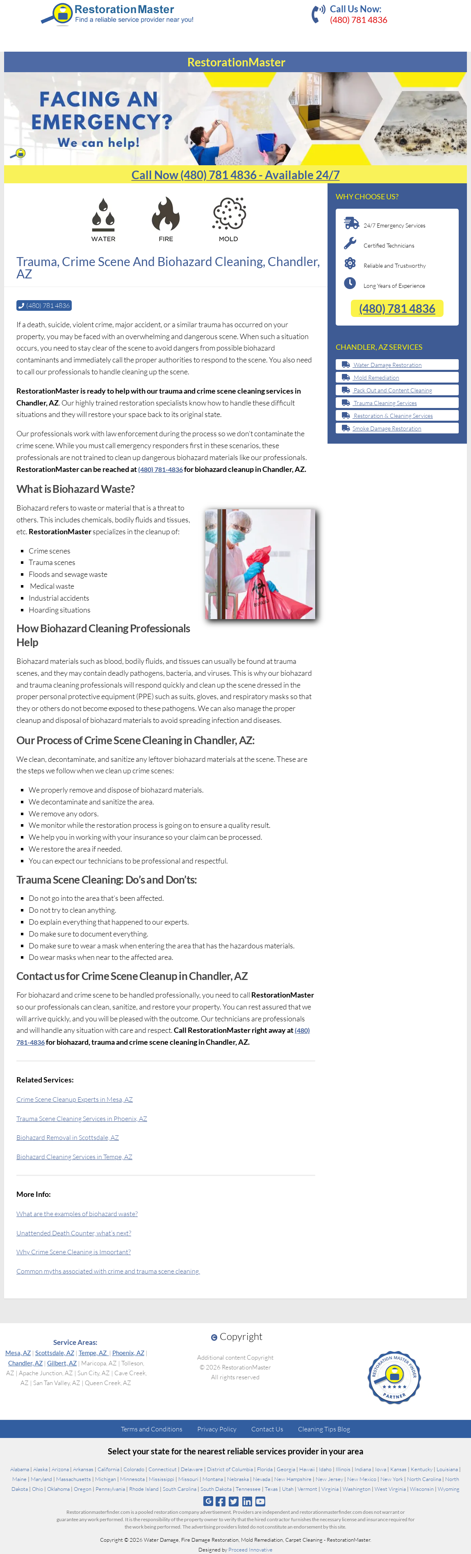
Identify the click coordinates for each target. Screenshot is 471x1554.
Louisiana (447, 1468)
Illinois (343, 1468)
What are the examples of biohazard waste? (83, 1212)
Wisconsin (422, 1488)
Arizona (60, 1468)
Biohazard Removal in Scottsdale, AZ (73, 1136)
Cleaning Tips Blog (324, 1428)
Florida (265, 1468)
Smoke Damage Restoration (381, 428)
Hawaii (307, 1468)
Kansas (398, 1468)
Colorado (133, 1468)
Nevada (261, 1478)
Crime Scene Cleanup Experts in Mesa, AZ (81, 1098)
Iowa (380, 1468)
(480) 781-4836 (162, 468)
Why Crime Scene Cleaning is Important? (79, 1251)
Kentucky (421, 1468)
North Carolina (424, 1478)
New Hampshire (293, 1478)
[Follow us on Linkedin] (247, 1501)
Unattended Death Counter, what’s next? (79, 1232)
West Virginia (390, 1488)
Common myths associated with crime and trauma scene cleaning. (117, 1270)
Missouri (188, 1478)
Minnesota (132, 1478)
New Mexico (361, 1478)
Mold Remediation (370, 377)
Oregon (82, 1488)
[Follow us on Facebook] (220, 1501)
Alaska (40, 1468)
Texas (271, 1488)
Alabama (19, 1468)
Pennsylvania (110, 1488)
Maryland (41, 1478)
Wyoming (449, 1488)
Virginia (330, 1488)
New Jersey (329, 1478)
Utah (288, 1488)
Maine (19, 1478)
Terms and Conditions (151, 1428)
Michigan (105, 1478)
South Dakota (216, 1488)
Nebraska (238, 1478)
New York (391, 1478)
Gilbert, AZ (62, 1362)
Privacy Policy (217, 1428)
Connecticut (162, 1468)
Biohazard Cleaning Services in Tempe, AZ (81, 1155)
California (108, 1468)
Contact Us (267, 1428)
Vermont (307, 1488)
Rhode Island (144, 1488)
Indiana (363, 1468)
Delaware (192, 1468)
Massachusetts (73, 1478)
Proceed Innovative (250, 1549)
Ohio (37, 1488)
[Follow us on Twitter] (233, 1501)
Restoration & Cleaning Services (387, 415)
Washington (357, 1488)
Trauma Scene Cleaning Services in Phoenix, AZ (89, 1117)
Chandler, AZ (25, 1362)
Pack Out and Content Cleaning (387, 390)
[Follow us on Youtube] (260, 1501)
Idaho (325, 1468)
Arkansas (83, 1468)
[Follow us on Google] (208, 1501)
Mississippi (161, 1478)
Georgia (286, 1468)
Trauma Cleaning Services (379, 402)
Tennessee (248, 1488)
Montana (213, 1478)
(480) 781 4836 (358, 19)
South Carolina (179, 1488)
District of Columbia (230, 1468)
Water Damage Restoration (382, 364)
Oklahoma (58, 1488)
